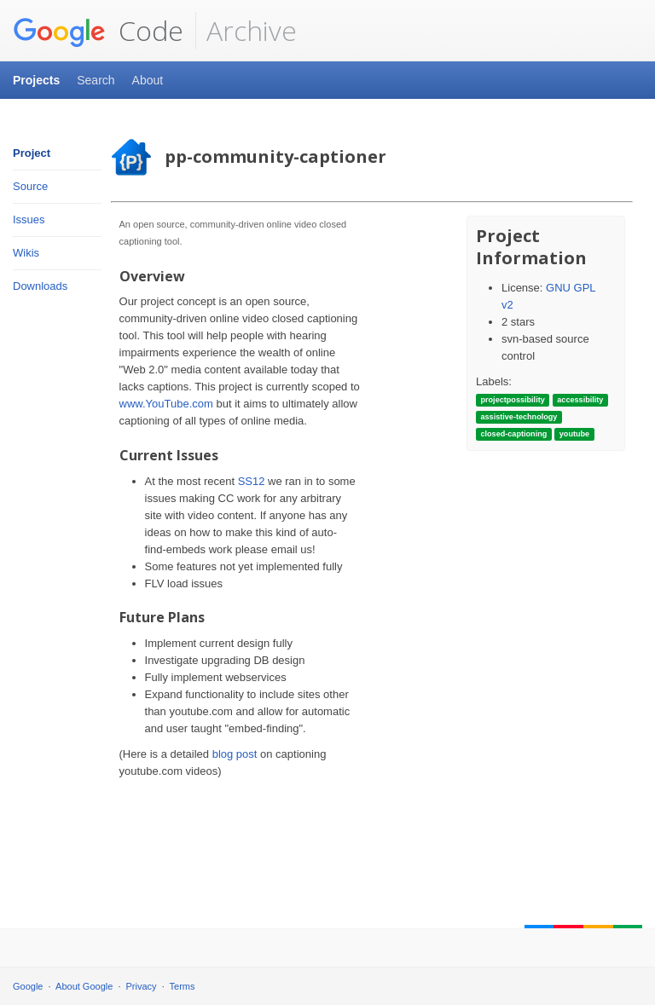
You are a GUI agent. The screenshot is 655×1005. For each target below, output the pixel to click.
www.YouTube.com (166, 403)
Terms (182, 986)
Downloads (40, 286)
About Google (84, 986)
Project (31, 153)
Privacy (141, 986)
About (148, 80)
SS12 (251, 481)
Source (30, 186)
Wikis (26, 252)
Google (28, 986)
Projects (36, 80)
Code (98, 30)
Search (95, 80)
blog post (235, 754)
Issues (29, 219)
